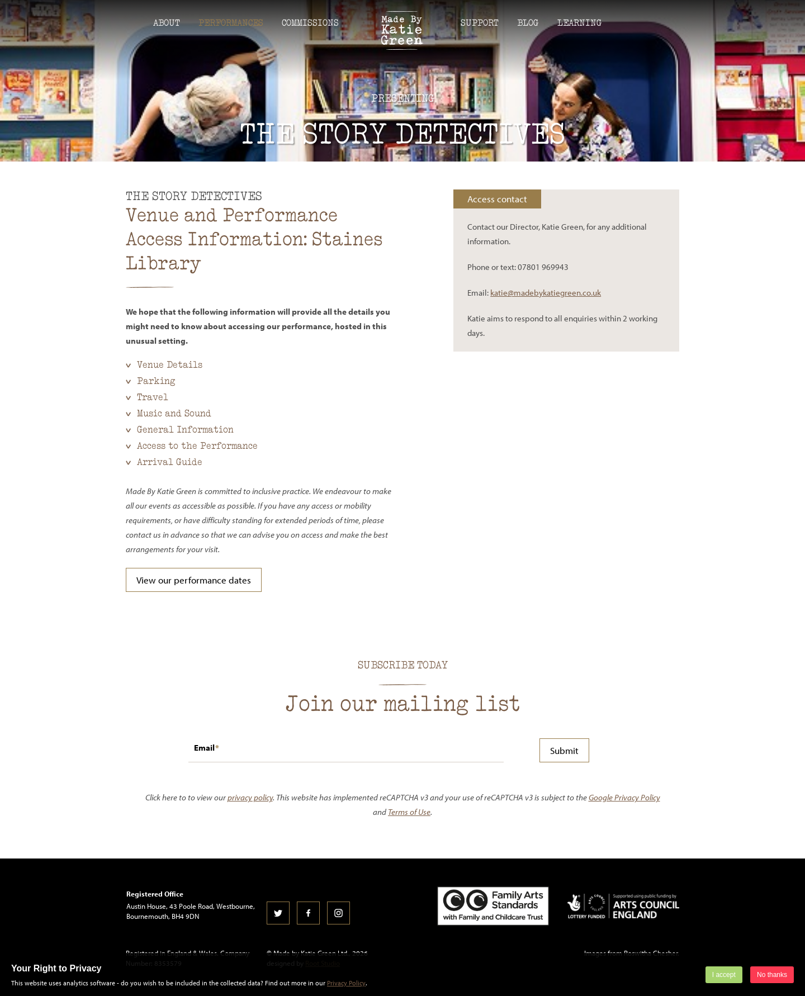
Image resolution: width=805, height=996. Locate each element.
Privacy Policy (346, 983)
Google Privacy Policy (624, 797)
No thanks (772, 975)
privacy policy (250, 797)
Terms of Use (409, 812)
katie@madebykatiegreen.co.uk (545, 292)
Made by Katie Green (402, 30)
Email (204, 747)
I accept (724, 975)
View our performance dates (193, 580)
